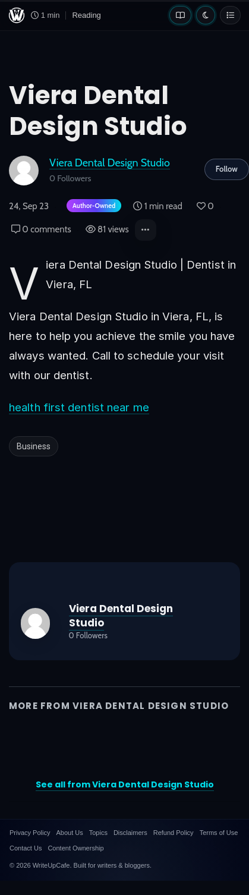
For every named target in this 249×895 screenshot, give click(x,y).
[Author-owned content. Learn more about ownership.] (91, 206)
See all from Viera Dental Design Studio (125, 784)
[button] (145, 230)
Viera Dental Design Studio (109, 162)
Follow (227, 169)
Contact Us (26, 848)
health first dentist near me (79, 407)
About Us (69, 832)
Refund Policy (173, 832)
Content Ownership (75, 848)
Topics (98, 832)
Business (34, 446)
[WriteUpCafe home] (16, 15)
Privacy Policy (30, 832)
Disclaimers (130, 832)
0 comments (41, 229)
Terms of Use (219, 832)
